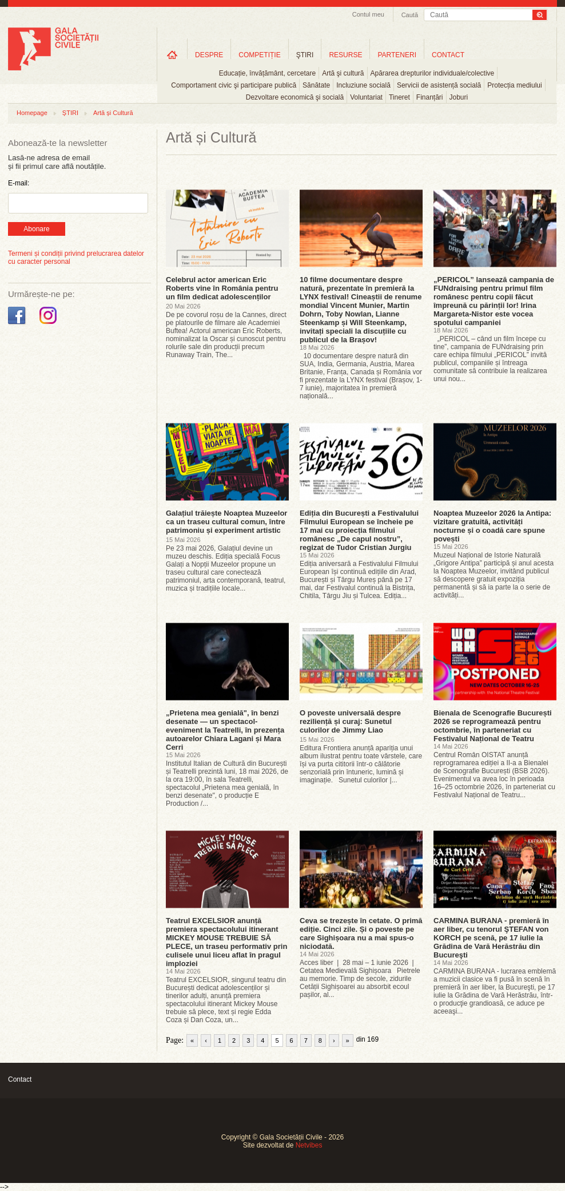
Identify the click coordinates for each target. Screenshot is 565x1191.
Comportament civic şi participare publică (233, 85)
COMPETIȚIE (259, 55)
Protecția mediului (514, 85)
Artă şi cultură (343, 73)
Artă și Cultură (113, 112)
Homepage (32, 112)
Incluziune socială (363, 85)
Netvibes (309, 1145)
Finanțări (429, 97)
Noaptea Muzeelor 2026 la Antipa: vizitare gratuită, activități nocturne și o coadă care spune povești (492, 526)
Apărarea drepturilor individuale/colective (433, 73)
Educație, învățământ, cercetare (267, 73)
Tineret (399, 97)
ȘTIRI (70, 112)
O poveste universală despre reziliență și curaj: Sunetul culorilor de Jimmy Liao (350, 721)
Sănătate (316, 85)
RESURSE (345, 55)
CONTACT (448, 55)
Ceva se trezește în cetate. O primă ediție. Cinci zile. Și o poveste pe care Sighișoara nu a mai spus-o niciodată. (361, 933)
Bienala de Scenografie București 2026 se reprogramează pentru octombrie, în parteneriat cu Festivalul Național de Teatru (492, 726)
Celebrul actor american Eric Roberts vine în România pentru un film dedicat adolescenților (222, 288)
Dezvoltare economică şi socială (295, 97)
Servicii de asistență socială (439, 85)
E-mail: (18, 183)
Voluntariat (366, 97)
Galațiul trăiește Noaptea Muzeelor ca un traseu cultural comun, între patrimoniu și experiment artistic (226, 522)
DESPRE (209, 55)
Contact (19, 1079)
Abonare (36, 229)
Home (172, 54)
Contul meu (368, 14)
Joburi (458, 97)
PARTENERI (396, 55)
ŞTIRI (305, 55)
